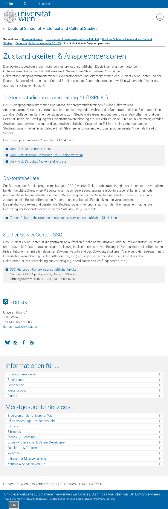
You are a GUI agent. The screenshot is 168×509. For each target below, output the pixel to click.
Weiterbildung (17, 390)
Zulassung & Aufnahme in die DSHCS (38, 43)
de (9, 4)
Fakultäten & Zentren (22, 448)
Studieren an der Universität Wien (31, 416)
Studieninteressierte (22, 374)
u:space (13, 426)
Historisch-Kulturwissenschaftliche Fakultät (72, 39)
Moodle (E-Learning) (22, 437)
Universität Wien (32, 39)
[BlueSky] (7, 342)
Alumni (12, 396)
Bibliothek (14, 432)
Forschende (16, 385)
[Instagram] (15, 342)
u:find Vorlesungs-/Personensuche (32, 421)
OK (13, 505)
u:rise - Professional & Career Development (37, 442)
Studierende (16, 380)
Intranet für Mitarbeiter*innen (28, 458)
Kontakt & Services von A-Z (26, 464)
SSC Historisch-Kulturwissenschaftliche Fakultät (44, 269)
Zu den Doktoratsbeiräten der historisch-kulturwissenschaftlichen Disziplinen (63, 218)
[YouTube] (32, 342)
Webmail (14, 453)
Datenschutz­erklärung (98, 499)
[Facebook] (24, 342)
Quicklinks (45, 4)
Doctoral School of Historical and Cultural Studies (53, 28)
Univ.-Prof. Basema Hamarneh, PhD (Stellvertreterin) (46, 155)
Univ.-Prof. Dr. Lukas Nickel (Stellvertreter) (39, 161)
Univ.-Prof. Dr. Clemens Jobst (30, 149)
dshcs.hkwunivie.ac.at (20, 327)
